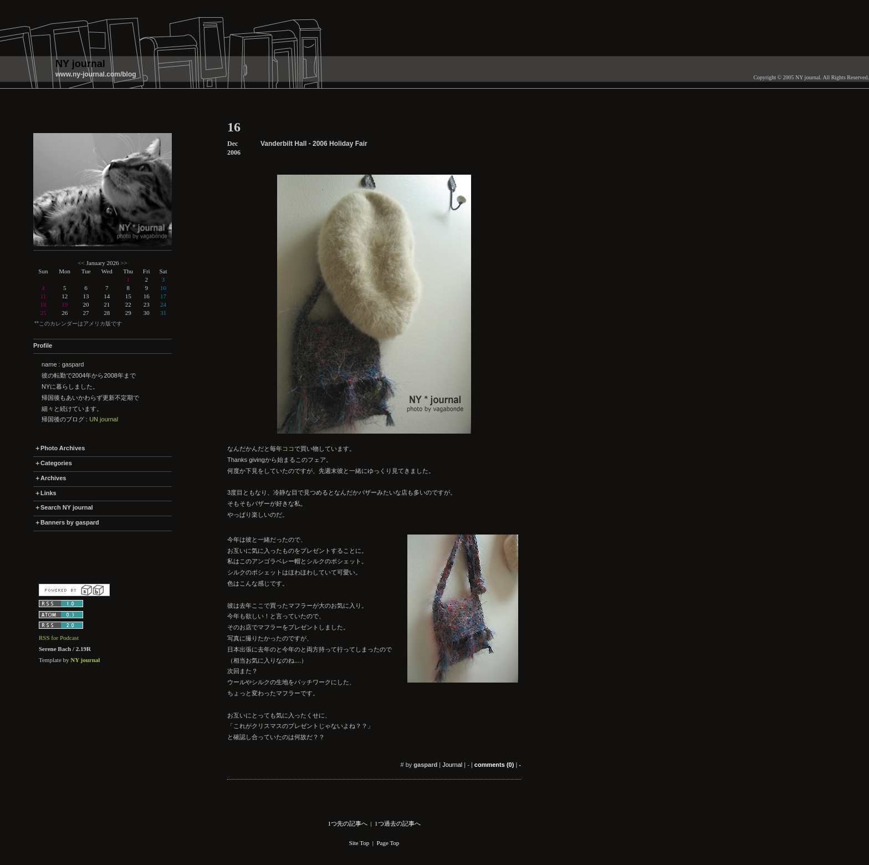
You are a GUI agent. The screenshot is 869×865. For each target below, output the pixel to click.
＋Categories (53, 463)
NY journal (80, 63)
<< (81, 263)
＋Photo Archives (59, 448)
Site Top (359, 842)
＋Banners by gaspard (66, 522)
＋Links (45, 493)
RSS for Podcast (59, 637)
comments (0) (494, 764)
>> (123, 263)
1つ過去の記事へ (398, 823)
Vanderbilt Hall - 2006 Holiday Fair (313, 143)
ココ (288, 448)
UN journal (103, 419)
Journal (452, 764)
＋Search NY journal (63, 507)
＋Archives (50, 478)
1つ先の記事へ (347, 823)
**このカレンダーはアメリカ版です (78, 323)
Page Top (387, 842)
